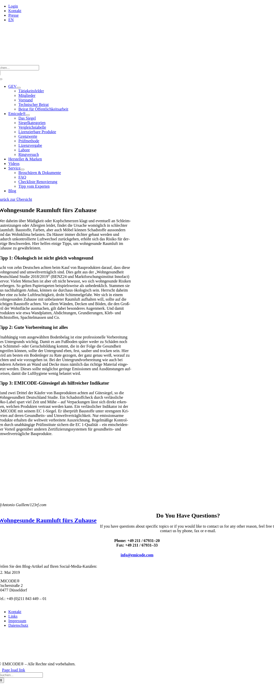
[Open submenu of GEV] (19, 88)
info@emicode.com (137, 555)
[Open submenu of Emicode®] (28, 115)
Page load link (13, 670)
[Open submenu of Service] (22, 169)
